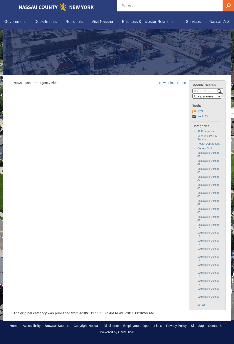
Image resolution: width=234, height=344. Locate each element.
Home (14, 326)
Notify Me (203, 116)
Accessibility (31, 326)
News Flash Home (172, 83)
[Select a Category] (206, 96)
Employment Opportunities (142, 326)
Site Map (197, 326)
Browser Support (57, 326)
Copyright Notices (87, 326)
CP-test (201, 304)
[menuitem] (15, 22)
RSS (200, 111)
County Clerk (205, 148)
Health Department (208, 143)
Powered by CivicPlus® (117, 332)
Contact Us (216, 326)
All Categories (205, 131)
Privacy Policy (176, 326)
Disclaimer (111, 326)
